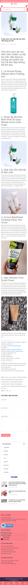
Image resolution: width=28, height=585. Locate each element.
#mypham (14, 377)
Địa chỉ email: (4, 408)
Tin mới (14, 477)
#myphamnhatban (5, 384)
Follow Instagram (7, 535)
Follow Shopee (6, 537)
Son (5, 458)
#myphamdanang (19, 379)
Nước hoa (6, 465)
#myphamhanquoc (5, 381)
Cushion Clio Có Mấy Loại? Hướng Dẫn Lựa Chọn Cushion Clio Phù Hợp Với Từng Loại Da (17, 484)
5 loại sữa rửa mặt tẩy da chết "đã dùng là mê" (13, 40)
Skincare (6, 454)
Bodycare (6, 451)
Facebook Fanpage (7, 532)
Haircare (6, 461)
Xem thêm (6, 472)
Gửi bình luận (6, 435)
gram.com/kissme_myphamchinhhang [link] (12, 349)
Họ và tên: (4, 399)
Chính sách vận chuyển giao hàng (8, 551)
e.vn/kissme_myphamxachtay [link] (16, 351)
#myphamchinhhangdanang (7, 379)
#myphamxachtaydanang (15, 386)
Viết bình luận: (4, 416)
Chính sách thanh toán (6, 553)
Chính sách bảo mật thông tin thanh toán (10, 548)
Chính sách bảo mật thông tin (7, 546)
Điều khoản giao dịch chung (7, 549)
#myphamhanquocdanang (16, 381)
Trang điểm (6, 447)
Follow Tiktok (6, 539)
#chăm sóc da (8, 377)
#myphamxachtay (5, 386)
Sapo (17, 580)
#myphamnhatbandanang (16, 384)
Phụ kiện (6, 468)
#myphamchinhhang (22, 377)
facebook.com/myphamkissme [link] (14, 345)
